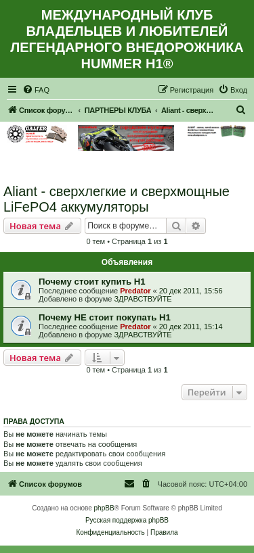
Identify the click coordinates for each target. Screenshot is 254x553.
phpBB (104, 508)
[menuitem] (35, 90)
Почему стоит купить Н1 (92, 281)
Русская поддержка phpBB (127, 520)
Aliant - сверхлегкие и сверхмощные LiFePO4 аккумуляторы (116, 199)
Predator (135, 291)
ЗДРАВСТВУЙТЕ (142, 299)
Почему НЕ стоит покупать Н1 (105, 317)
